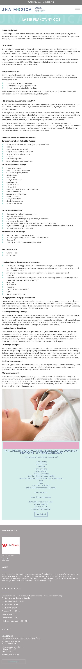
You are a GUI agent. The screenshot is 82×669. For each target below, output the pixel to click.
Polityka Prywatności (10, 655)
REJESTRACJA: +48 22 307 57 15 (41, 2)
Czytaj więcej (41, 514)
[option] (40, 547)
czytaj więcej (13, 662)
